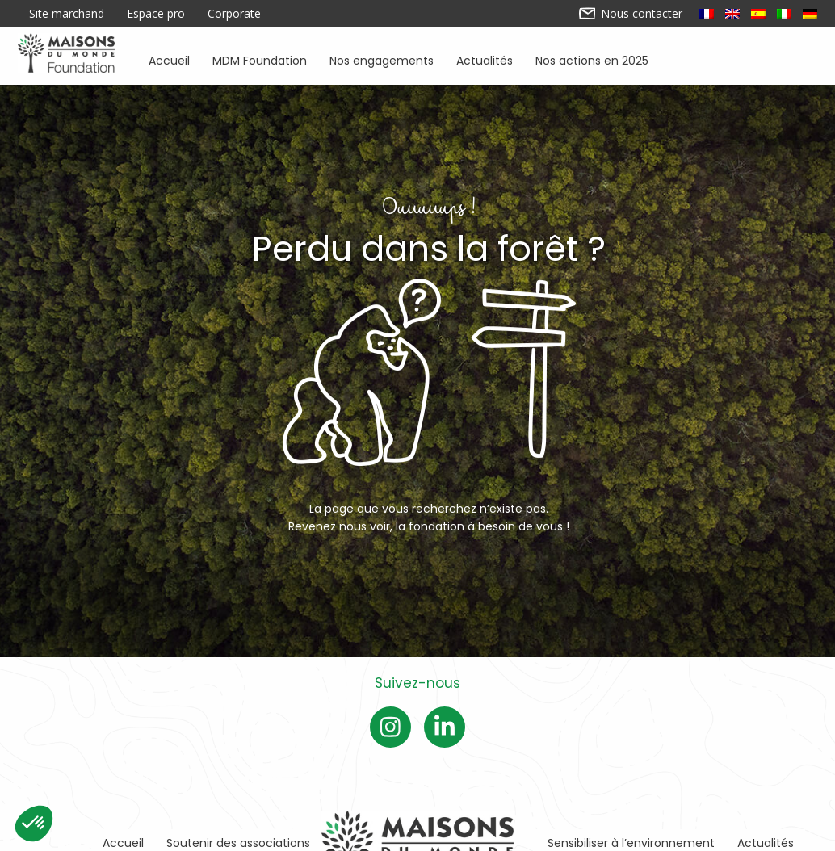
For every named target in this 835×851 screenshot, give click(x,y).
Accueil (169, 59)
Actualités (484, 59)
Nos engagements (381, 59)
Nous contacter (631, 13)
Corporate (234, 13)
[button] (34, 823)
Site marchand (66, 13)
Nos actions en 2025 (591, 59)
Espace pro (156, 13)
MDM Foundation (259, 59)
